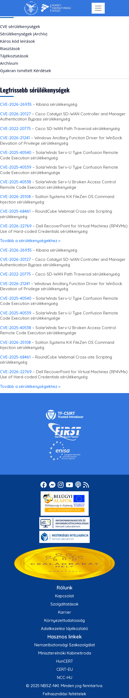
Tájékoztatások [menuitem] (14, 55)
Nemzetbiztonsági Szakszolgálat (64, 644)
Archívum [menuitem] (9, 63)
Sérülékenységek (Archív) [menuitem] (23, 33)
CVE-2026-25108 (15, 196)
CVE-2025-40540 (15, 152)
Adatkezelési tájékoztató (64, 628)
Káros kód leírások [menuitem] (17, 41)
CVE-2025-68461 (15, 211)
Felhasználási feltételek (64, 693)
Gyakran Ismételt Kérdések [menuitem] (25, 70)
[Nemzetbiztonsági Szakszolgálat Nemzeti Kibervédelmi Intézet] (47, 8)
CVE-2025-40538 (15, 181)
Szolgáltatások (64, 604)
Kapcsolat (64, 595)
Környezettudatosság (64, 620)
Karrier (64, 612)
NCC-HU (64, 677)
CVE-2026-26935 (16, 104)
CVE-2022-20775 (15, 128)
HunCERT (64, 661)
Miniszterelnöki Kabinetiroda (64, 653)
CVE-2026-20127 (15, 113)
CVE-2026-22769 (16, 225)
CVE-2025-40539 (15, 167)
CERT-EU (64, 669)
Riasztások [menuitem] (10, 48)
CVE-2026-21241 (15, 137)
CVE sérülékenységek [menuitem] (20, 26)
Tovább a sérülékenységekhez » (30, 240)
